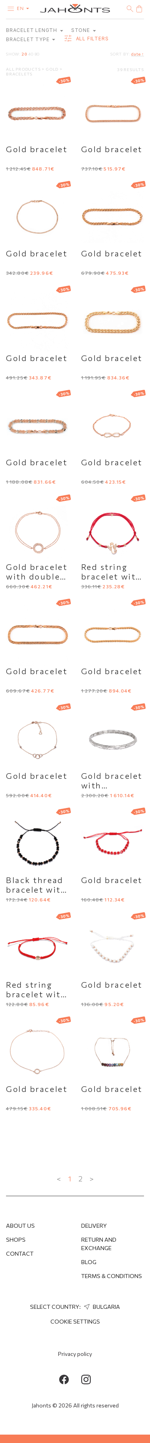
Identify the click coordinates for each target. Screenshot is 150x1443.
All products (24, 69)
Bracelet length (34, 30)
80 (37, 54)
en (24, 8)
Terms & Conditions (111, 1275)
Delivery (94, 1225)
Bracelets (19, 73)
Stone (83, 30)
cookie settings (75, 1321)
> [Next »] (92, 1178)
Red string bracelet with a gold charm (36, 994)
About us (20, 1225)
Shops (16, 1239)
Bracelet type (30, 39)
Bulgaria (101, 1306)
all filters (85, 38)
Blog (88, 1261)
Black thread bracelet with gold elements (37, 889)
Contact (20, 1253)
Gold (53, 69)
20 (24, 54)
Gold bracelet (36, 149)
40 (31, 54)
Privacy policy (75, 1353)
